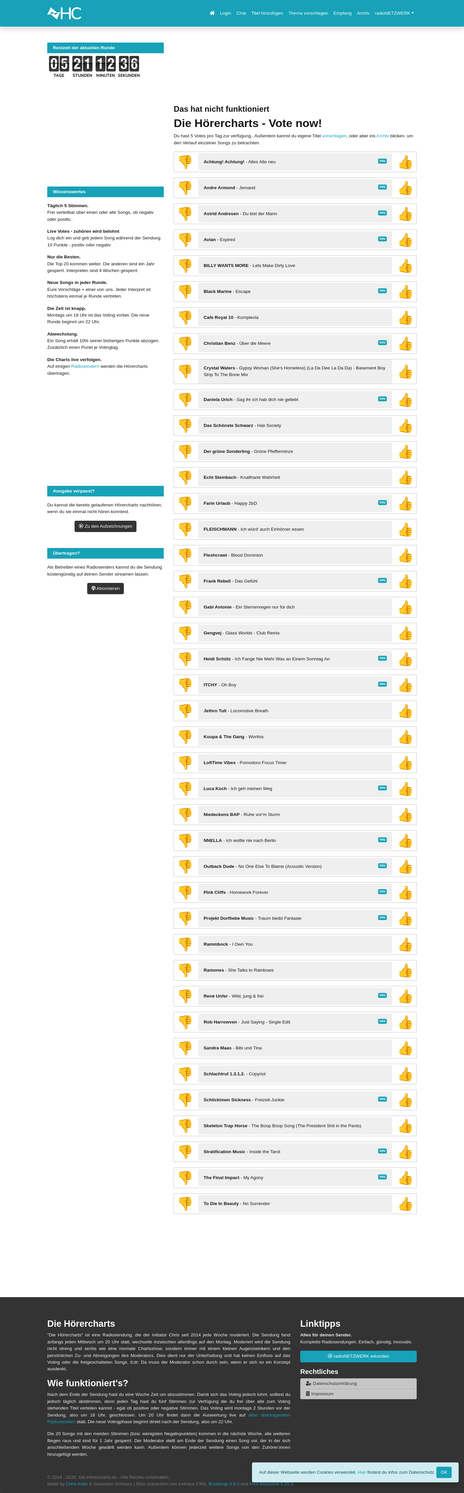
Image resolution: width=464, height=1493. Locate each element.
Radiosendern (85, 366)
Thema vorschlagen (308, 13)
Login (225, 13)
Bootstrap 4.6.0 (224, 1483)
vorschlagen (334, 135)
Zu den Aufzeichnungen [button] (105, 526)
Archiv (363, 13)
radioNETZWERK (392, 13)
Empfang (342, 13)
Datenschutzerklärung (331, 1383)
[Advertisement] (295, 73)
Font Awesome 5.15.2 (271, 1483)
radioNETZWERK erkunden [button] (358, 1356)
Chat (241, 13)
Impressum (320, 1393)
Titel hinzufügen (267, 13)
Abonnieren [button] (106, 588)
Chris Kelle (77, 1483)
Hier (362, 1471)
